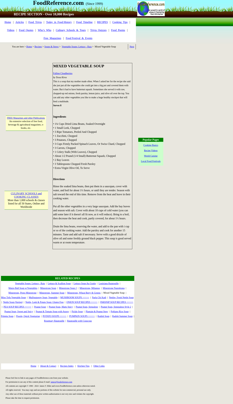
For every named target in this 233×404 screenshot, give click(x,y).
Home (8, 22)
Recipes (38, 46)
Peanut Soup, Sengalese (87, 307)
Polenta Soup (7, 316)
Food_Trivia (35, 22)
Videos (10, 30)
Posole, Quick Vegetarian (28, 316)
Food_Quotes (26, 30)
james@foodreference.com (61, 382)
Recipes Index (67, 366)
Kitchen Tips (83, 366)
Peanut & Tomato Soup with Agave (52, 311)
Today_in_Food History (59, 22)
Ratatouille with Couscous (79, 321)
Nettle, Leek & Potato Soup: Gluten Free (44, 302)
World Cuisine (151, 156)
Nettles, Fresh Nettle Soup (121, 297)
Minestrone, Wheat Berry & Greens (84, 293)
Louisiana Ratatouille (109, 283)
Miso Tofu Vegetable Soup (13, 297)
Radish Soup (103, 316)
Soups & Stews (51, 46)
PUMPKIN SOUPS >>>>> (82, 316)
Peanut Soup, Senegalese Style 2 (116, 307)
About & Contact (48, 366)
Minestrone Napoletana (114, 288)
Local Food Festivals (150, 161)
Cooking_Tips (120, 22)
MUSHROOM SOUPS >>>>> (74, 297)
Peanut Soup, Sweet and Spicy (19, 311)
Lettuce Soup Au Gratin (85, 283)
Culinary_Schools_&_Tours (71, 30)
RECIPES (102, 22)
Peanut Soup (40, 307)
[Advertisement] (26, 84)
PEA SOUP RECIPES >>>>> (17, 307)
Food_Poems (118, 30)
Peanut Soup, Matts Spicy (61, 307)
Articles (20, 22)
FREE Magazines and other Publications (26, 118)
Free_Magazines (52, 38)
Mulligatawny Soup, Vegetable (43, 297)
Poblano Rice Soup (120, 311)
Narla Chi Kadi (99, 297)
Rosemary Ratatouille (54, 321)
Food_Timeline (84, 22)
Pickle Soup (77, 311)
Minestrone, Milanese (90, 288)
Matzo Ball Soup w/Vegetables (23, 288)
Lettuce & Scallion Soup (59, 283)
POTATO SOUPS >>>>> (54, 316)
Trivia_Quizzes (98, 30)
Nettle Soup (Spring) (13, 302)
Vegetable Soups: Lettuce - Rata (77, 46)
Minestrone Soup (48, 288)
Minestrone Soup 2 (68, 288)
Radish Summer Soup (122, 316)
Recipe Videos (151, 150)
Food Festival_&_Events (79, 38)
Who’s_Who (44, 30)
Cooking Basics (150, 145)
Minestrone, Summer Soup (52, 293)
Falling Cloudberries (63, 73)
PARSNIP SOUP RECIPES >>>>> (116, 302)
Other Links (99, 366)
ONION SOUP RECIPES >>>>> (81, 302)
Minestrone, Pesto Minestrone (23, 293)
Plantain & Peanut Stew (97, 311)
